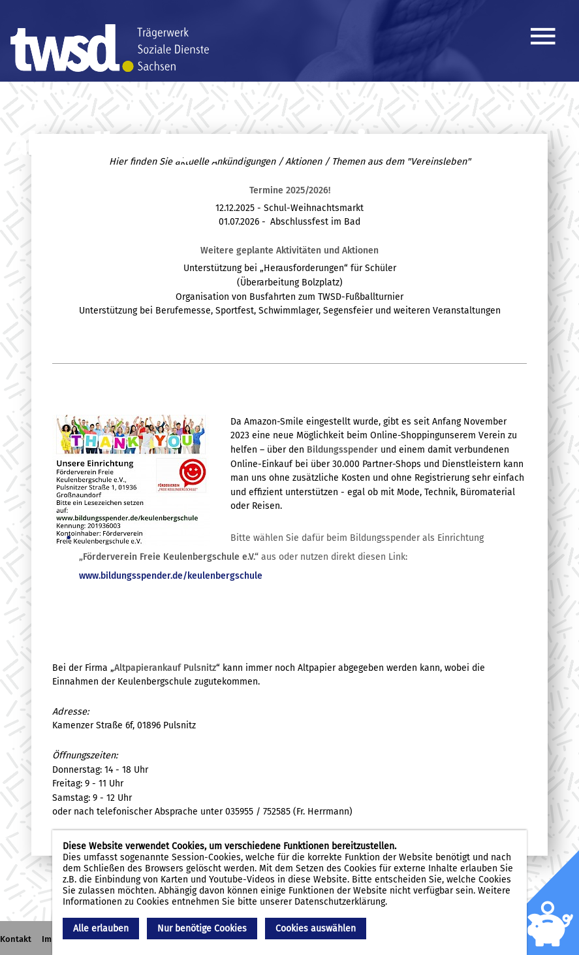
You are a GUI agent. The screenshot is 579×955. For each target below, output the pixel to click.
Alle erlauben (101, 928)
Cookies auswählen (315, 928)
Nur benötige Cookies (202, 928)
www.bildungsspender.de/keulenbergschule (170, 575)
